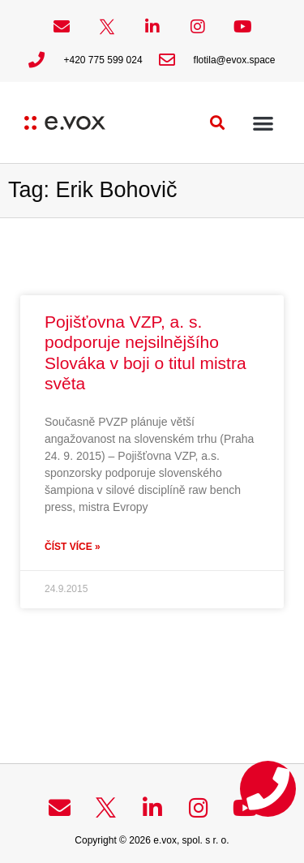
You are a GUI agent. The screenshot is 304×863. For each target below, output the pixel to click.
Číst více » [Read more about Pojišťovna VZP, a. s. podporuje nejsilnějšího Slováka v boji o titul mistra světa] (73, 546)
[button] (217, 122)
